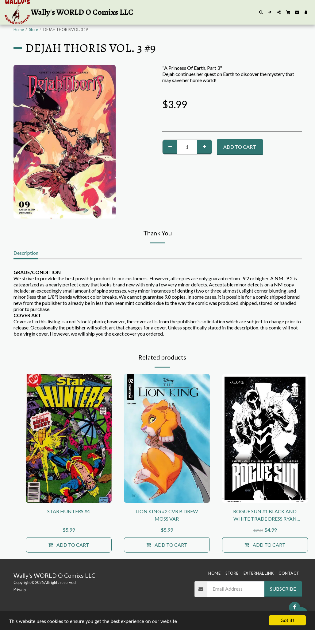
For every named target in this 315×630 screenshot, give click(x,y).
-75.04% (236, 382)
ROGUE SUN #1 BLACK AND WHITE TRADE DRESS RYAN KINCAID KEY (265, 515)
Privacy (19, 589)
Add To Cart (239, 147)
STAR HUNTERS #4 (68, 511)
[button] (261, 12)
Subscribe (283, 589)
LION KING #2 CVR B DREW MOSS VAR (167, 515)
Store (33, 29)
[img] (69, 438)
